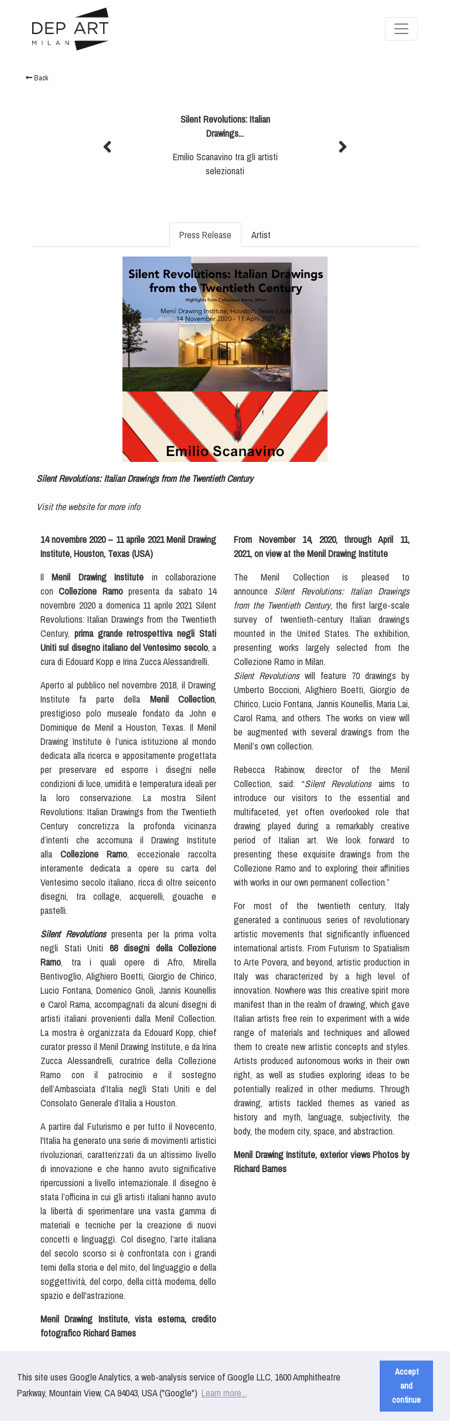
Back (37, 78)
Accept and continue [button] (406, 1385)
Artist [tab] (261, 234)
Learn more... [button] (224, 1392)
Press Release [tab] (205, 234)
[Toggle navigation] (401, 28)
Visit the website (65, 506)
